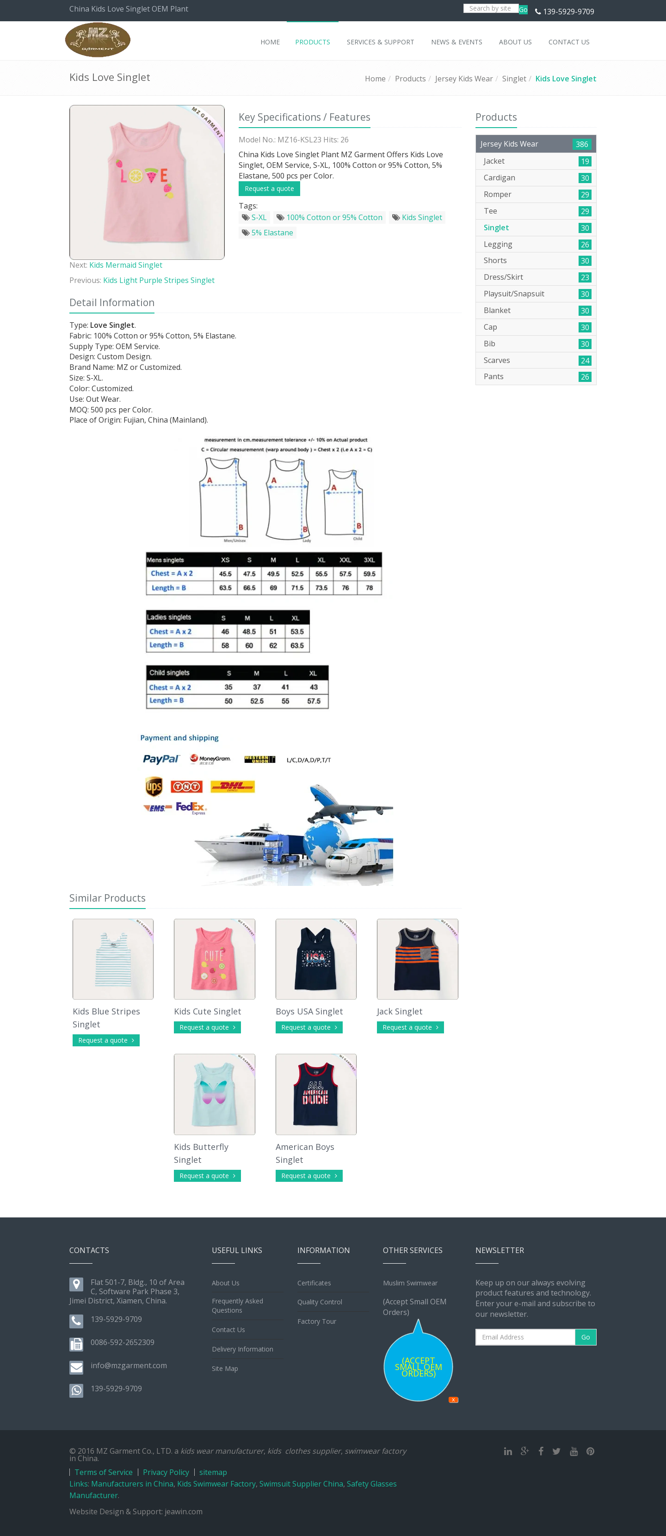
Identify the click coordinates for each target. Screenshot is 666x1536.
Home (375, 79)
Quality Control (319, 1301)
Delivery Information (242, 1349)
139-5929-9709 (568, 11)
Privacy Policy (166, 1472)
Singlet (514, 79)
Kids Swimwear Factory (216, 1484)
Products (410, 79)
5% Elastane (267, 232)
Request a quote (269, 188)
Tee (490, 211)
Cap (490, 327)
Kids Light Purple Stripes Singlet (159, 280)
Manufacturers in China (132, 1484)
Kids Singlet (417, 217)
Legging (498, 244)
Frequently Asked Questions (237, 1305)
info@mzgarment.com (129, 1365)
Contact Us (228, 1329)
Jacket (494, 161)
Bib (489, 343)
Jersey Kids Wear (464, 79)
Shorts (495, 260)
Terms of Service (103, 1472)
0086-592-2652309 (122, 1342)
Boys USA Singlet (309, 1011)
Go (523, 9)
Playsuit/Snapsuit (514, 294)
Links (78, 1484)
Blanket (497, 310)
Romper (498, 194)
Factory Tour (316, 1321)
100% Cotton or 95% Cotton (329, 217)
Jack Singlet (400, 1011)
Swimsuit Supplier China (301, 1484)
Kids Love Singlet (566, 79)
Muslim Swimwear (410, 1282)
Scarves (497, 360)
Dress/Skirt (503, 277)
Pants (494, 376)
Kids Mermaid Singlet (125, 265)
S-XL (254, 217)
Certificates (314, 1282)
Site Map (225, 1368)
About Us (226, 1282)
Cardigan (499, 177)
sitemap (213, 1472)
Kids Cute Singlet (207, 1011)
